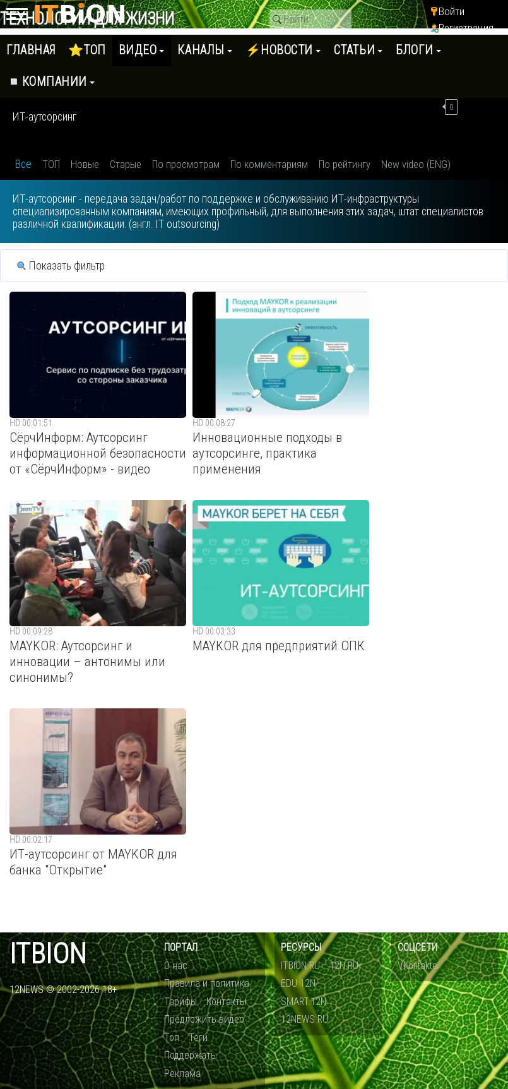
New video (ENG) (416, 164)
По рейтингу (344, 164)
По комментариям (269, 164)
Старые (125, 164)
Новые (85, 164)
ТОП (51, 164)
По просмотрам (186, 164)
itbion (47, 954)
